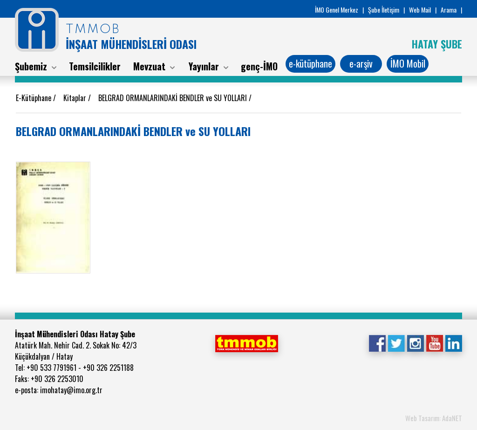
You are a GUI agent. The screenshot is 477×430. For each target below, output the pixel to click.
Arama (449, 9)
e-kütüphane (310, 63)
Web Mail (420, 9)
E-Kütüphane (34, 97)
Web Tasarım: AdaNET (433, 418)
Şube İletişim (383, 9)
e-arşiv (361, 63)
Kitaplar (75, 97)
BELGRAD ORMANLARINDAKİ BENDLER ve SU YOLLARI (173, 97)
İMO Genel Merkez (336, 9)
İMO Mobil (407, 63)
